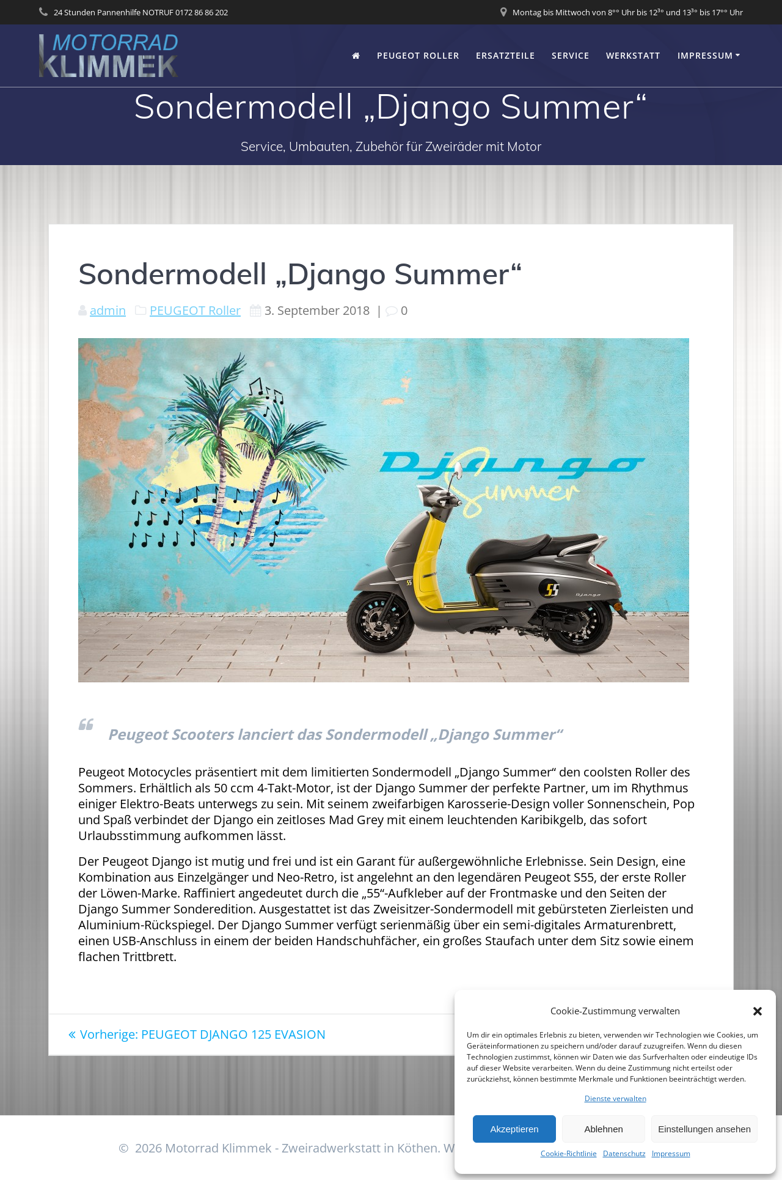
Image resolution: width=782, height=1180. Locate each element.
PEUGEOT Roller (418, 55)
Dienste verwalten (615, 1099)
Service (571, 55)
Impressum (671, 1154)
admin (108, 310)
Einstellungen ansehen (704, 1129)
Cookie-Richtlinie (569, 1154)
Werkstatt (633, 55)
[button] (757, 1011)
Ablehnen (603, 1129)
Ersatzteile (505, 55)
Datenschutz (624, 1154)
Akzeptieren (514, 1129)
